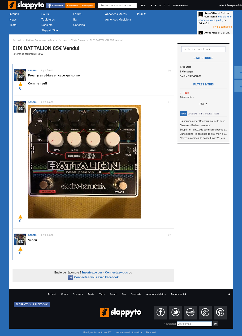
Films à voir (151, 332)
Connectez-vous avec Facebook (93, 277)
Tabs (201, 114)
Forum (77, 14)
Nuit (143, 5)
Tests (12, 25)
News (13, 19)
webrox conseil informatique (129, 332)
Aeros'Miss (210, 13)
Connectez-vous (116, 272)
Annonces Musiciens (118, 19)
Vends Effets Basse (74, 40)
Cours (45, 14)
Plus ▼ (203, 103)
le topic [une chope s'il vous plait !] (215, 18)
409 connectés (180, 5)
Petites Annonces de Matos (41, 40)
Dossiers (46, 25)
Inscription (87, 5)
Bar (75, 19)
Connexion (57, 5)
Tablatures (48, 19)
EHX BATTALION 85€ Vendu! (106, 40)
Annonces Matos (116, 14)
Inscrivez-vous (92, 272)
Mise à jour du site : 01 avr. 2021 (97, 332)
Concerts (79, 25)
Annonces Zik (178, 294)
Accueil (14, 14)
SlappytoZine (49, 30)
